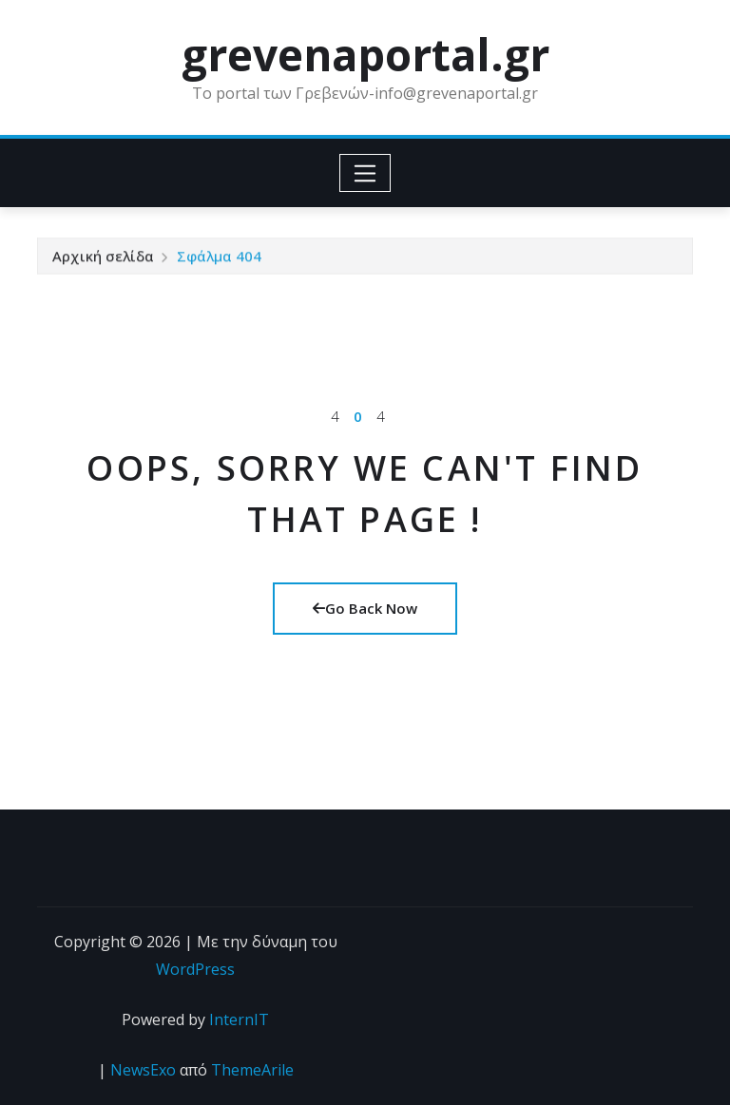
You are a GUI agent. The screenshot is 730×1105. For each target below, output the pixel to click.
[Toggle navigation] (365, 173)
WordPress (195, 969)
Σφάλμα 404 (219, 259)
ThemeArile (252, 1069)
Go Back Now (365, 608)
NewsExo (143, 1069)
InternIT (239, 1019)
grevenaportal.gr (365, 54)
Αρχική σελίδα (103, 259)
